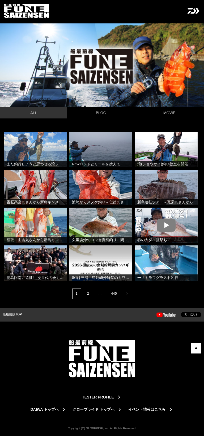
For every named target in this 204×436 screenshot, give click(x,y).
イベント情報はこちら (146, 409)
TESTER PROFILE (98, 397)
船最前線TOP (12, 314)
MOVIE (169, 113)
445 (114, 293)
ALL (33, 113)
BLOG (101, 113)
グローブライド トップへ (93, 409)
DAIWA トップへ (45, 409)
